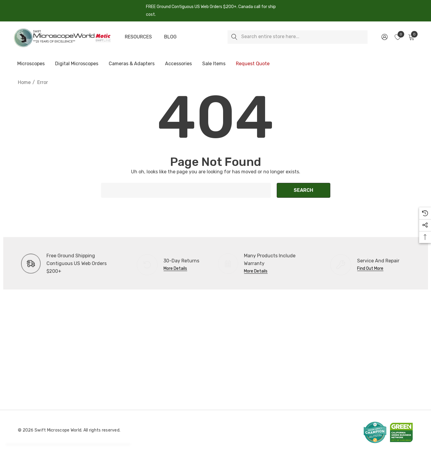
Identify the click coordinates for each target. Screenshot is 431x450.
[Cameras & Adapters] (132, 64)
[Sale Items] (214, 63)
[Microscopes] (31, 64)
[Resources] (138, 37)
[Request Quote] (253, 63)
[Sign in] (384, 37)
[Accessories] (178, 64)
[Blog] (170, 37)
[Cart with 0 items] (411, 37)
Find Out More (370, 268)
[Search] (234, 37)
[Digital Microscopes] (76, 64)
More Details (175, 268)
